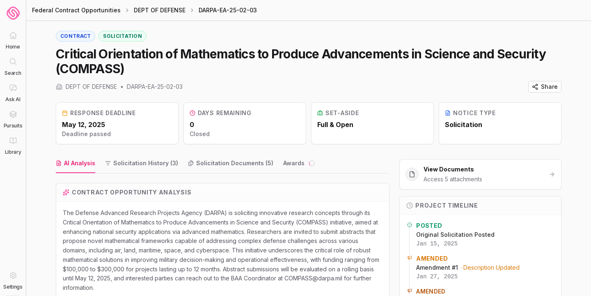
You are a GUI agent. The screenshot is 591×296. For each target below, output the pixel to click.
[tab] (75, 163)
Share (545, 86)
